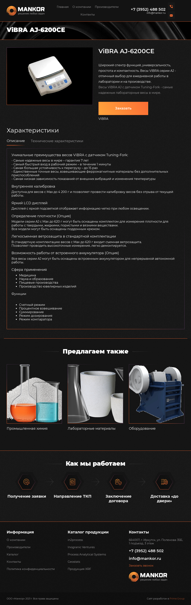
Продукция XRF (79, 569)
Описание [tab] (16, 141)
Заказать (123, 108)
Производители (107, 7)
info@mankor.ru (156, 13)
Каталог (13, 554)
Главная (63, 7)
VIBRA (103, 119)
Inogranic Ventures (81, 547)
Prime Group (177, 598)
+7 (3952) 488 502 (148, 9)
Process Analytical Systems (87, 554)
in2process (75, 540)
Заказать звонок (141, 565)
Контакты (87, 14)
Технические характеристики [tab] (57, 141)
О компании (81, 7)
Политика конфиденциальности (31, 569)
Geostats (74, 561)
